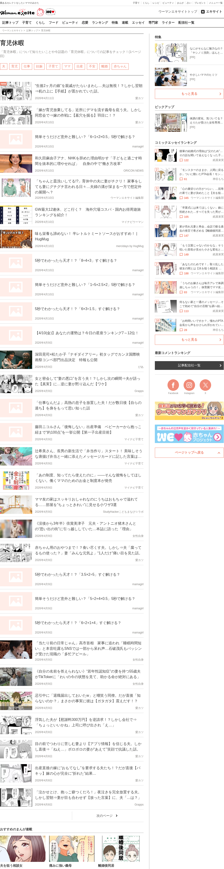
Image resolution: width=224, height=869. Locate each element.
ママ (67, 66)
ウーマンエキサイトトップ (178, 11)
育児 (14, 66)
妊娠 (39, 66)
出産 (80, 66)
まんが (180, 3)
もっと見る (189, 93)
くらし (146, 3)
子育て (136, 3)
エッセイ (138, 22)
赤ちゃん (120, 66)
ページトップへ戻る (189, 452)
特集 (115, 22)
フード (53, 22)
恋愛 (85, 22)
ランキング (100, 22)
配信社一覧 (186, 22)
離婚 (104, 66)
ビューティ (168, 3)
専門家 (153, 22)
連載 (125, 22)
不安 (92, 66)
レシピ (156, 3)
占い (189, 3)
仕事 (27, 66)
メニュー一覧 (216, 3)
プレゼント (200, 3)
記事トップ (10, 22)
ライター (168, 22)
